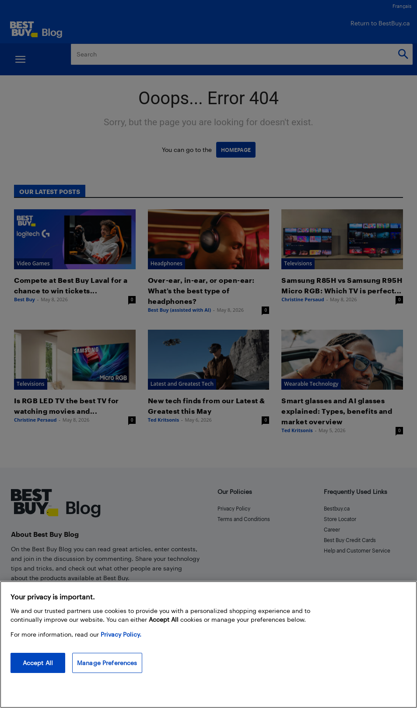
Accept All (38, 662)
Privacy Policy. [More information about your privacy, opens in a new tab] (121, 634)
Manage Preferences (107, 662)
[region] (208, 644)
